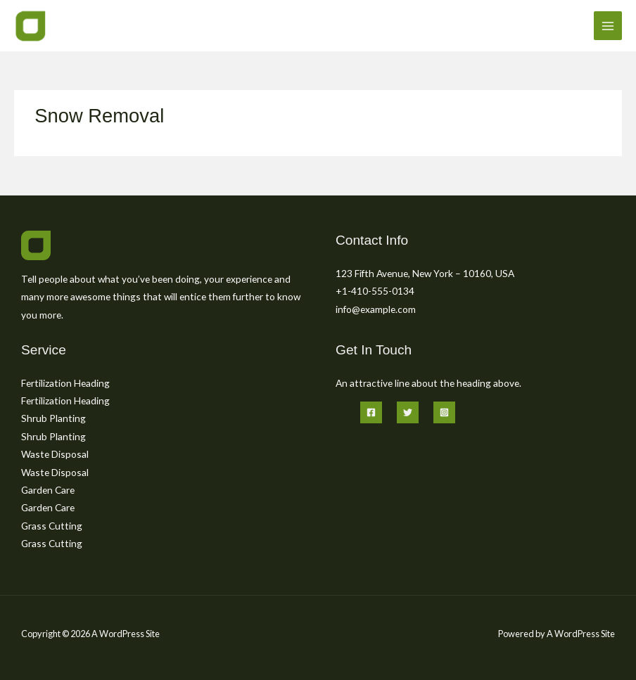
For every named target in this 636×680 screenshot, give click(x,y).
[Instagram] (444, 412)
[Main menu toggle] (608, 25)
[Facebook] (371, 412)
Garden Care (48, 490)
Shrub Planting (53, 418)
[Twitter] (408, 412)
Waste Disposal (55, 454)
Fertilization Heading (65, 383)
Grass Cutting (51, 526)
